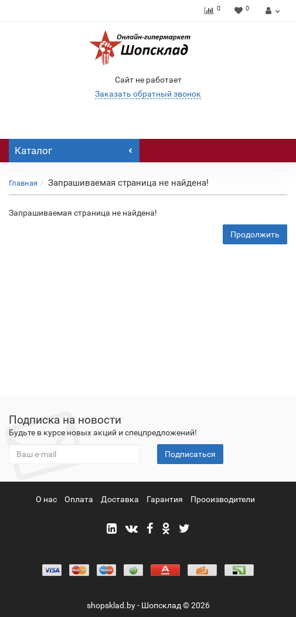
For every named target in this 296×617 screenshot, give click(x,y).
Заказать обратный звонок (148, 93)
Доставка (120, 499)
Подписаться (190, 454)
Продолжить (255, 234)
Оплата (78, 499)
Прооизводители (222, 499)
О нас (46, 499)
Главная (23, 183)
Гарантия (165, 499)
